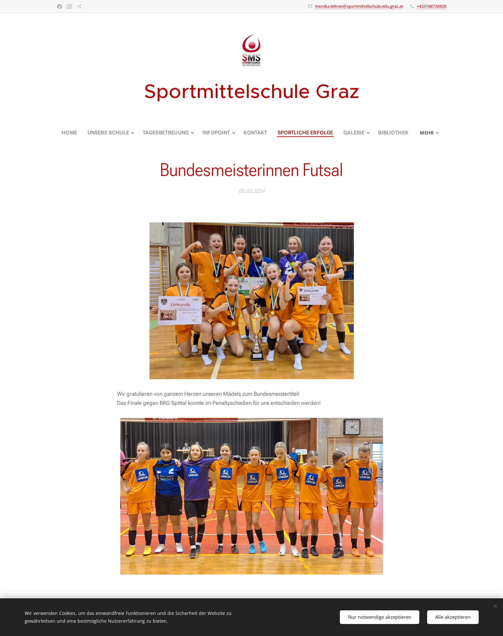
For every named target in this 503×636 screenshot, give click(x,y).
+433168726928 (431, 6)
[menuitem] (80, 133)
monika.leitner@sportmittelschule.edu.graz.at (359, 6)
